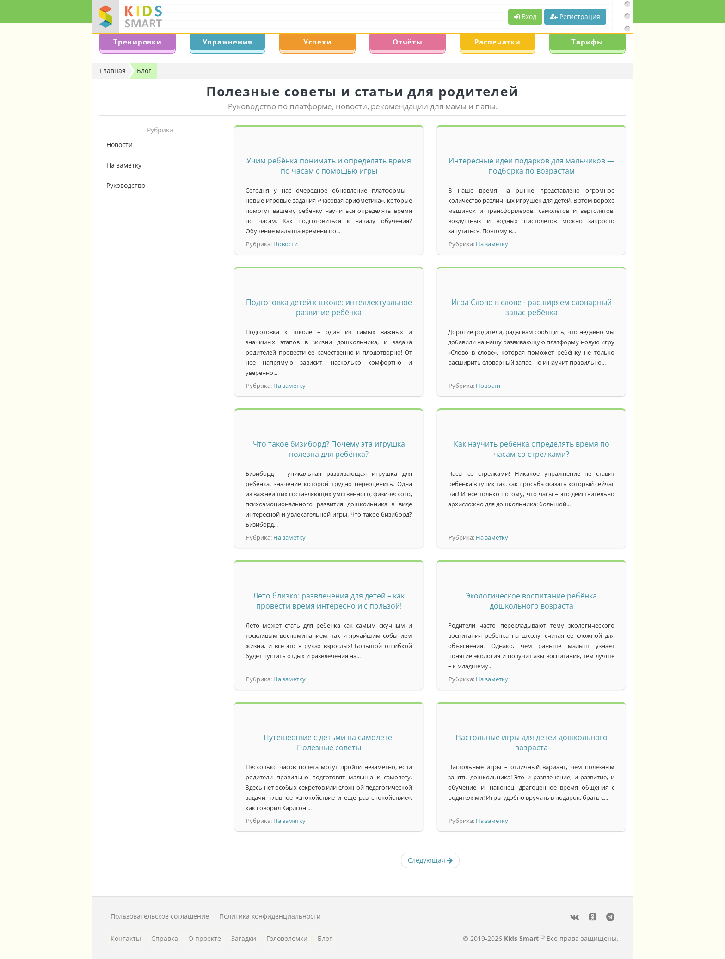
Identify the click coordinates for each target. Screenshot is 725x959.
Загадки (243, 938)
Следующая (430, 860)
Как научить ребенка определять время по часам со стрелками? (531, 449)
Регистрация (575, 16)
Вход (525, 16)
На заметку (123, 165)
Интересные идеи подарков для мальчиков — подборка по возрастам (531, 166)
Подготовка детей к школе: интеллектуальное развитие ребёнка (329, 307)
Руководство (125, 185)
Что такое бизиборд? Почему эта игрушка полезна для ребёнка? (329, 449)
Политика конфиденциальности (270, 916)
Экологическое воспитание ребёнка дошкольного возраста (531, 601)
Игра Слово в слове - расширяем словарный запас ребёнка (531, 307)
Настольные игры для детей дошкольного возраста (531, 742)
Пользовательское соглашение (160, 916)
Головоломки (286, 938)
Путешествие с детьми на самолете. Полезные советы (329, 742)
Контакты (126, 938)
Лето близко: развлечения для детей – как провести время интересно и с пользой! (329, 601)
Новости (119, 144)
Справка (164, 938)
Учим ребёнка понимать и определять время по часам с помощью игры (328, 166)
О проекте (204, 938)
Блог (325, 938)
